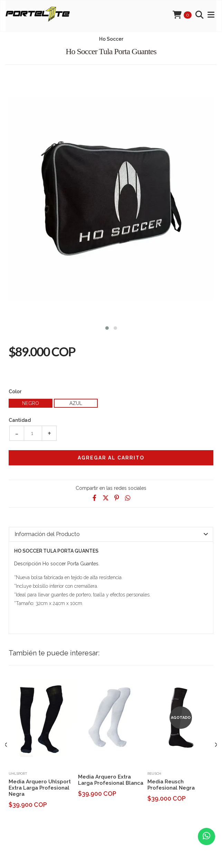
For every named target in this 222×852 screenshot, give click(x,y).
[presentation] (6, 745)
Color (15, 391)
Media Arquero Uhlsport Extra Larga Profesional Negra (40, 788)
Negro (30, 403)
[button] (107, 327)
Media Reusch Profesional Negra (171, 785)
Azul (75, 403)
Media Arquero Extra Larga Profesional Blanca (110, 780)
